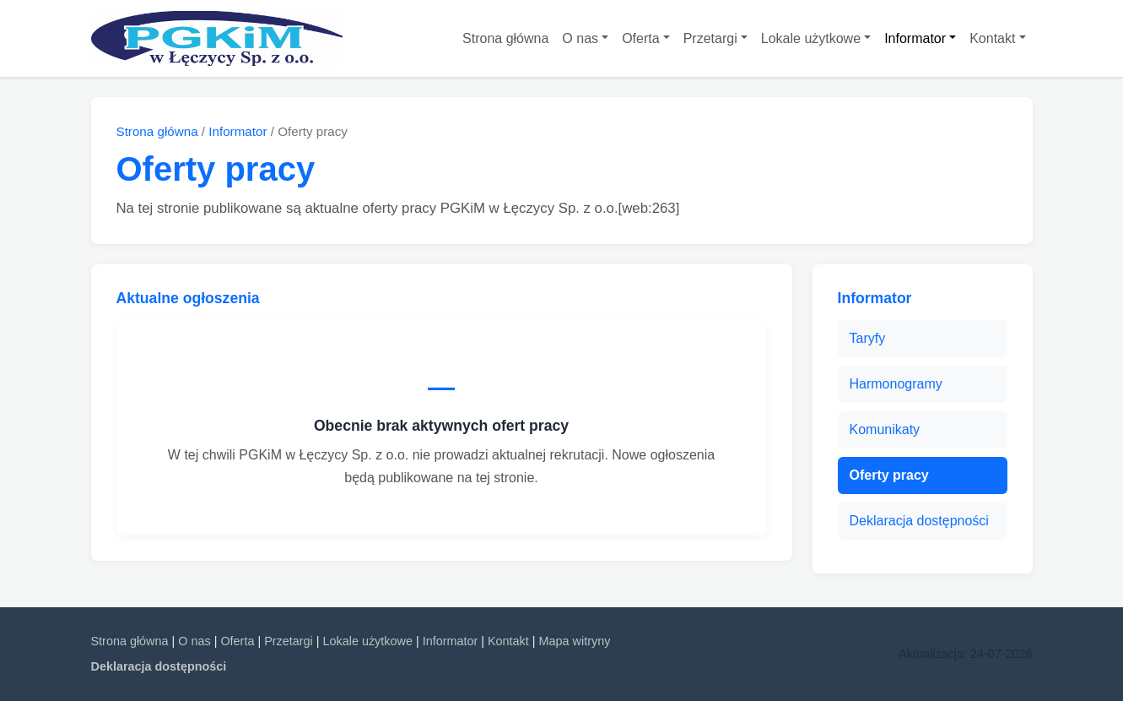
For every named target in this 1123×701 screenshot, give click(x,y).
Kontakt (992, 38)
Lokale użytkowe (811, 38)
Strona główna (505, 38)
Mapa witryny (575, 641)
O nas (580, 38)
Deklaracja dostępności (919, 521)
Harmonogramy (896, 384)
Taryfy (868, 338)
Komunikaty (885, 429)
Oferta (640, 38)
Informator (915, 38)
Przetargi (710, 38)
